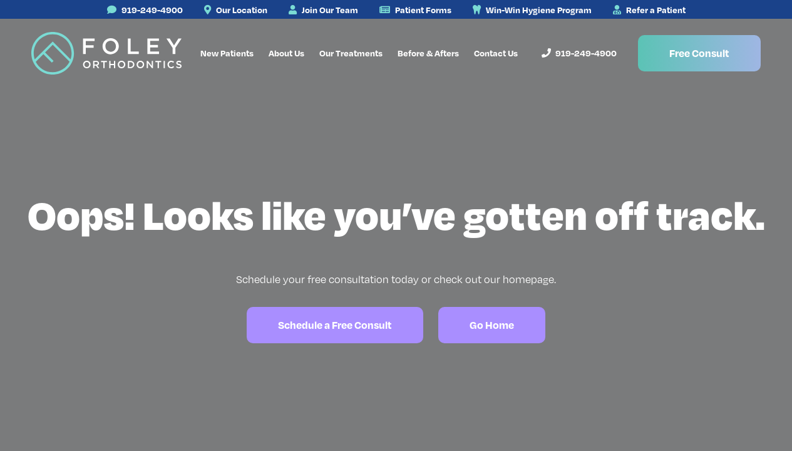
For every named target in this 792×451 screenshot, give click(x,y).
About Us (286, 53)
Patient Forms (415, 9)
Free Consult (699, 53)
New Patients (227, 53)
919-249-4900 (145, 9)
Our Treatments (351, 53)
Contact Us (496, 53)
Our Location (235, 9)
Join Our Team (323, 9)
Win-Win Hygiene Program (532, 9)
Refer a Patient (649, 9)
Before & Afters (428, 53)
